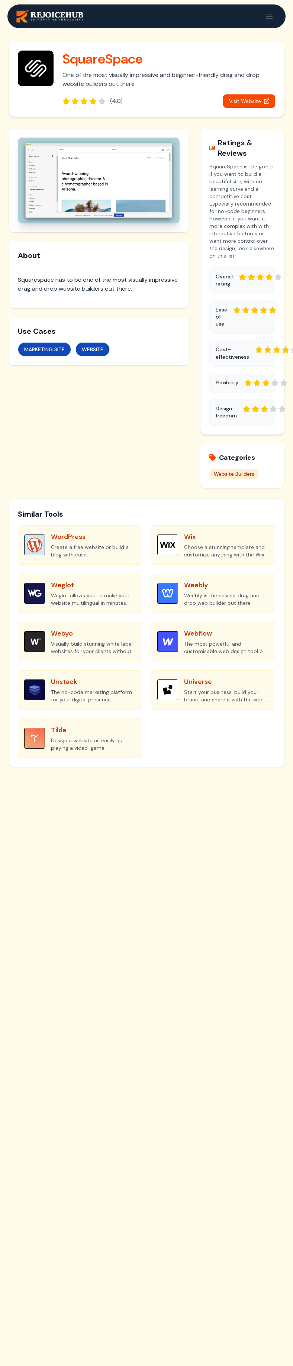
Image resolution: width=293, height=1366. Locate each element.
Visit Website (249, 101)
